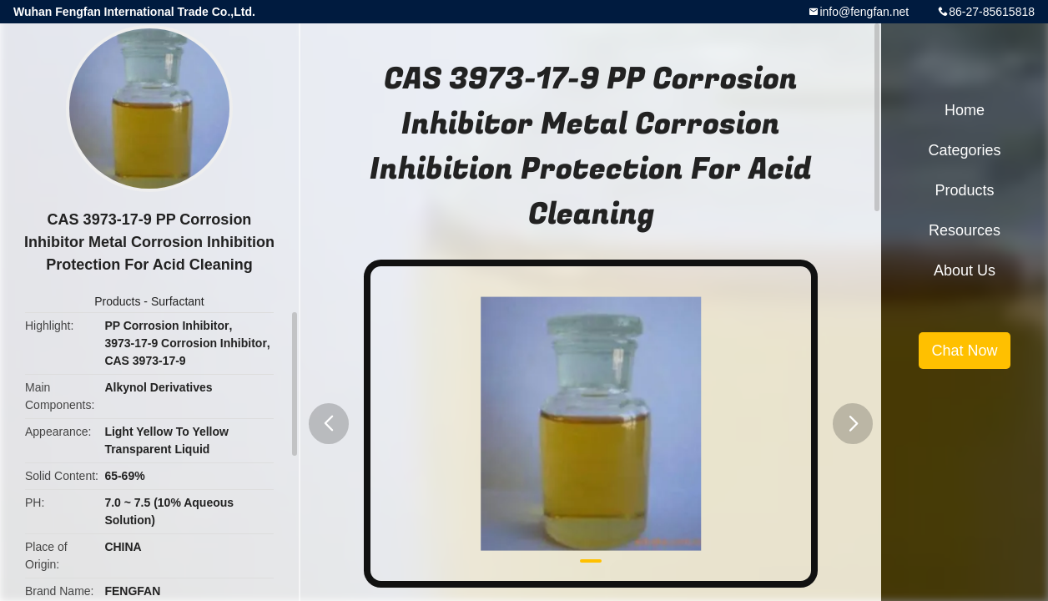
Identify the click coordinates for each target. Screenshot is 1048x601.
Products (117, 301)
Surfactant (177, 301)
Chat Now (964, 350)
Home (965, 110)
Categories (964, 150)
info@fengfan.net (864, 11)
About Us (964, 270)
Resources (964, 230)
